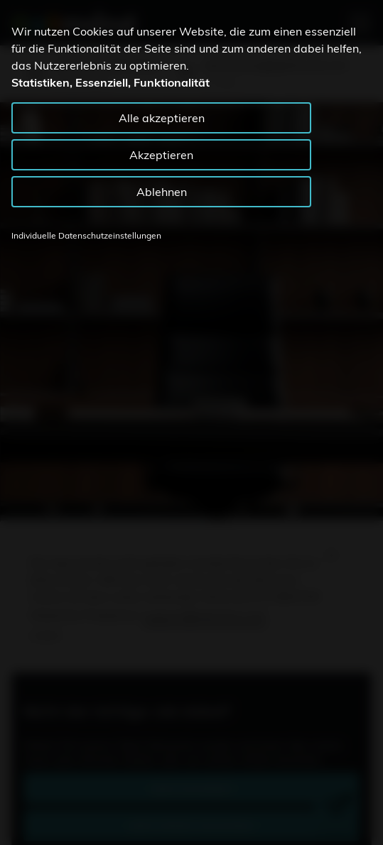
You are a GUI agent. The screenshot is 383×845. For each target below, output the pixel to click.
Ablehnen (161, 192)
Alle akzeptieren (162, 118)
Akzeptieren (161, 155)
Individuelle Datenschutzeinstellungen (86, 235)
